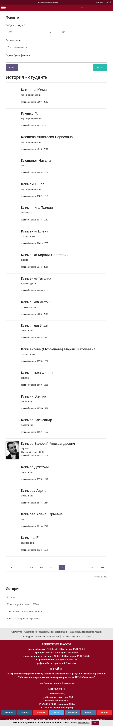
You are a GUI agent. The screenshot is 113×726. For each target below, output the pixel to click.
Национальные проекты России (86, 631)
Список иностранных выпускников (24, 611)
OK (95, 723)
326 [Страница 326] (11, 567)
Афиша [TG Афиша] (25, 712)
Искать (100, 67)
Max (56, 712)
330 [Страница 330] (51, 567)
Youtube (40, 712)
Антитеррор (27, 636)
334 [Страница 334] (92, 567)
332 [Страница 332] (71, 567)
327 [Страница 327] (21, 567)
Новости (72, 712)
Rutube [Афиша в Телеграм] (104, 712)
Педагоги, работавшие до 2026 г (23, 604)
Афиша (88, 712)
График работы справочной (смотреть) (56, 663)
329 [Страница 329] (41, 567)
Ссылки (66, 636)
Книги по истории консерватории (23, 618)
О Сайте (56, 669)
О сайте (76, 636)
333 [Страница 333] (82, 567)
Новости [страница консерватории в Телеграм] (8, 712)
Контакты (87, 636)
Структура (16, 631)
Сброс (12, 67)
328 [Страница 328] (31, 567)
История (11, 597)
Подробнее (83, 722)
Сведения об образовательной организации (46, 631)
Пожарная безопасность (47, 636)
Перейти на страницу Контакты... (56, 683)
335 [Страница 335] (102, 567)
